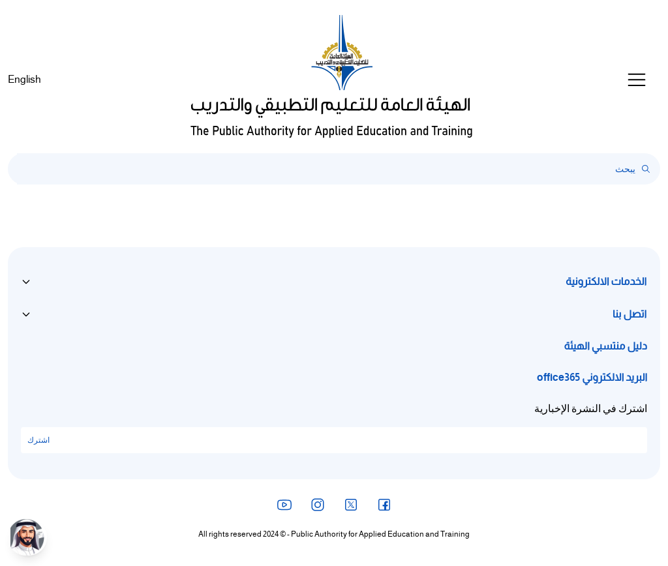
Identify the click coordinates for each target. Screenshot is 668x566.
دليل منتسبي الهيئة (605, 346)
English (24, 79)
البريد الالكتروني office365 (592, 377)
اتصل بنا (629, 314)
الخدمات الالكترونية (606, 282)
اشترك (38, 440)
